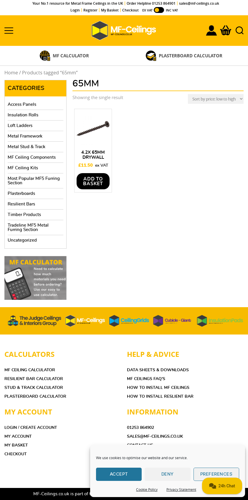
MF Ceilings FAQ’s (146, 379)
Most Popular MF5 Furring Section (34, 180)
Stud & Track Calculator (33, 388)
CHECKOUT (15, 454)
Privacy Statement (181, 489)
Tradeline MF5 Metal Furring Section (28, 227)
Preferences (216, 474)
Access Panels (22, 104)
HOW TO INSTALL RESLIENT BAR (160, 396)
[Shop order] (216, 99)
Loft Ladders (20, 125)
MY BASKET (16, 445)
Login (75, 10)
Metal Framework (25, 136)
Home (11, 73)
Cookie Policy (147, 489)
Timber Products (24, 215)
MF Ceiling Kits (23, 168)
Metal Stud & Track (26, 147)
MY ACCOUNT (18, 436)
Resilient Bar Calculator (33, 379)
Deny (167, 474)
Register (90, 10)
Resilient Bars (21, 204)
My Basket (110, 10)
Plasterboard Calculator (35, 396)
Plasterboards (21, 193)
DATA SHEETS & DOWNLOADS (158, 370)
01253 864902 (140, 428)
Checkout (130, 10)
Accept (119, 474)
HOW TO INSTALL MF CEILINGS (158, 388)
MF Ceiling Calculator (29, 370)
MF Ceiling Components (32, 157)
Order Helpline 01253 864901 (151, 3)
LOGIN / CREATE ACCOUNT (30, 428)
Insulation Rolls (23, 115)
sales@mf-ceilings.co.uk (199, 3)
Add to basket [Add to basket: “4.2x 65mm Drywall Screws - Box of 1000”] (93, 181)
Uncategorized (22, 240)
